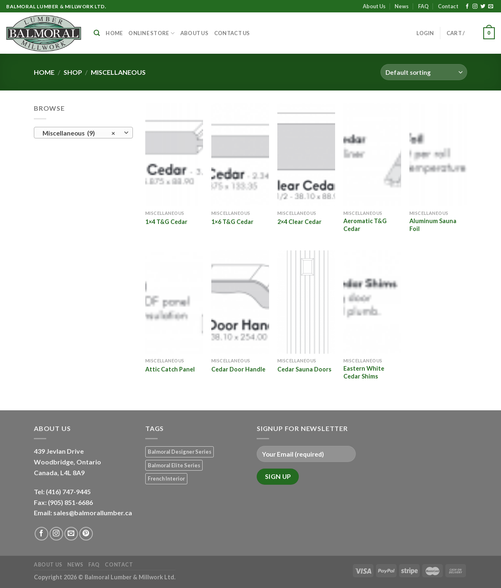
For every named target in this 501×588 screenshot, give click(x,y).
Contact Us (232, 33)
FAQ (423, 6)
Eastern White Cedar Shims (363, 372)
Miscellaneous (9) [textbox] (79, 133)
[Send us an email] (490, 7)
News (402, 6)
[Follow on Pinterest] (86, 533)
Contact (448, 6)
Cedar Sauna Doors (304, 369)
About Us (374, 6)
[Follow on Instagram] (475, 7)
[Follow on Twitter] (482, 7)
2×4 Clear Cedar (299, 221)
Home (114, 33)
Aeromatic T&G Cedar (365, 224)
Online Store (151, 33)
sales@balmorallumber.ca (92, 513)
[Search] (97, 33)
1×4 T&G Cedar (166, 221)
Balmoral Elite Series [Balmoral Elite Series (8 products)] (174, 465)
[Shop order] (423, 72)
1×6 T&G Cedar (232, 221)
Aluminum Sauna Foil (432, 224)
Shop (73, 72)
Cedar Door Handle (238, 369)
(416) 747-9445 (69, 491)
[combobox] (83, 132)
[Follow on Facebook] (467, 7)
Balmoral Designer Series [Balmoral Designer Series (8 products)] (179, 451)
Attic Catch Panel (170, 369)
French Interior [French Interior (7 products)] (166, 478)
